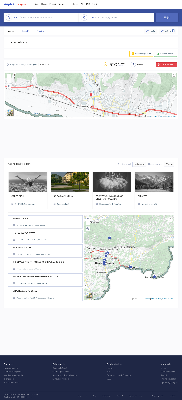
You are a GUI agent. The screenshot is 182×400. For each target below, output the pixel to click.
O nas (163, 368)
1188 (94, 4)
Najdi (167, 17)
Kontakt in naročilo (60, 379)
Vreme (61, 4)
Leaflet (150, 116)
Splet (36, 4)
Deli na (169, 30)
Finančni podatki (167, 53)
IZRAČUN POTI (167, 64)
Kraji (94, 396)
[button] (9, 86)
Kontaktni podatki (143, 53)
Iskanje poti (9, 379)
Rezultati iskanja (11, 382)
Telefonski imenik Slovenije (118, 375)
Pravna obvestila (168, 379)
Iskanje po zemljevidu (13, 375)
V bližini (40, 31)
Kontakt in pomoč (168, 371)
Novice (44, 4)
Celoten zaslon (174, 75)
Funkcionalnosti (11, 368)
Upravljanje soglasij (169, 382)
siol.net (75, 4)
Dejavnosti (82, 396)
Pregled (11, 31)
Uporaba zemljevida (12, 371)
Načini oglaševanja (60, 371)
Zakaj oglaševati (59, 368)
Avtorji (164, 375)
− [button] (9, 80)
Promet (52, 4)
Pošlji (152, 31)
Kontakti (25, 31)
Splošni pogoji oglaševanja (64, 375)
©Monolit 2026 (159, 116)
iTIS (88, 4)
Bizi (82, 4)
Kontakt (120, 396)
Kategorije (106, 396)
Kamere (140, 64)
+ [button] (9, 76)
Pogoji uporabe (158, 396)
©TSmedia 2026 (170, 116)
